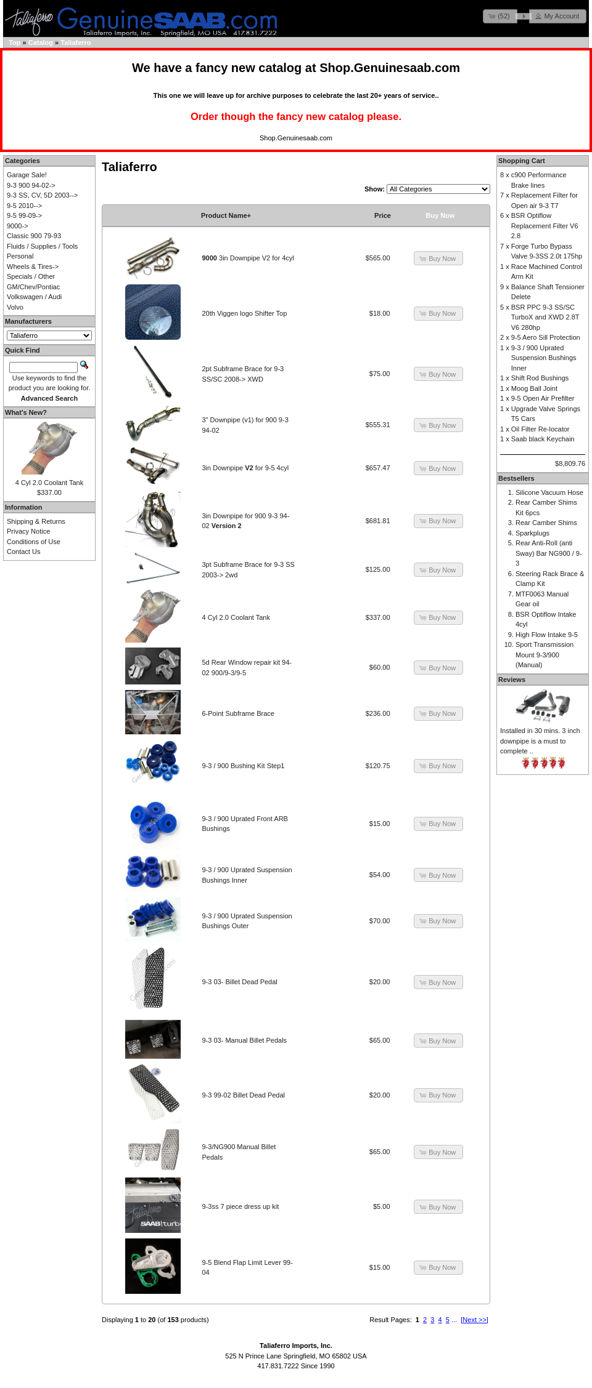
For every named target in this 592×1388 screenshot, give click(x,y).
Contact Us (23, 551)
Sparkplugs (532, 533)
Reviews (511, 679)
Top (14, 42)
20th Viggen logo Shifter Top (244, 313)
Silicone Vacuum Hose (549, 492)
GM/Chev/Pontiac (33, 287)
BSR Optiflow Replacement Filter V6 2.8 (544, 225)
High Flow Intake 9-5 (547, 634)
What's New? (26, 412)
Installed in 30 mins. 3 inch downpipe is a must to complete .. (540, 741)
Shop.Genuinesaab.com (389, 67)
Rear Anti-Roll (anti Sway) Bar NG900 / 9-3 (549, 553)
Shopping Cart (521, 160)
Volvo (15, 307)
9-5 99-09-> (24, 215)
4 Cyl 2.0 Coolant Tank (236, 617)
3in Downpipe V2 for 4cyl (248, 258)
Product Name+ (226, 215)
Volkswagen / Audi (34, 296)
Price (382, 215)
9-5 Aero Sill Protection (545, 337)
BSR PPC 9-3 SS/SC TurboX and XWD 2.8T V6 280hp (545, 317)
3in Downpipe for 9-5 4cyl (245, 467)
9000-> (17, 226)
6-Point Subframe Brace (238, 713)
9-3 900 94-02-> (31, 185)
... (454, 1319)
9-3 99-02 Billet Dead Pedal (244, 1095)
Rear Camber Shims (546, 522)
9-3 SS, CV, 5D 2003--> (42, 195)
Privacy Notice (28, 531)
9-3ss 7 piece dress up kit (240, 1206)
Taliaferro (75, 42)
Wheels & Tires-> (33, 266)
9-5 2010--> (24, 205)
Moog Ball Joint (534, 388)
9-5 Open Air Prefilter (543, 398)
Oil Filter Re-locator (540, 429)
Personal (20, 256)
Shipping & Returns (36, 521)
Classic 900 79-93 (34, 235)
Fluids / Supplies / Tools (42, 246)
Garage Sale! (27, 175)
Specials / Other (31, 276)
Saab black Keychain (543, 439)
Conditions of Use (33, 541)
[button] (500, 16)
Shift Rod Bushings (540, 378)
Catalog (40, 42)
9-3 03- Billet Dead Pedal (240, 981)
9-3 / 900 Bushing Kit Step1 (243, 765)
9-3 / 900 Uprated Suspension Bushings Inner (544, 358)
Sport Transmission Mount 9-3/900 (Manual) (545, 654)
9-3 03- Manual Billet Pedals (244, 1040)
